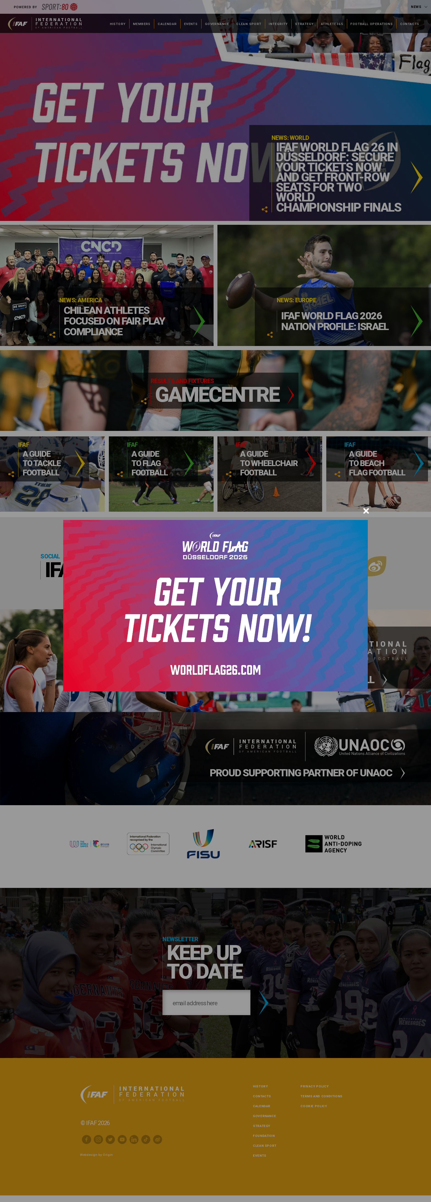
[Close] (366, 511)
